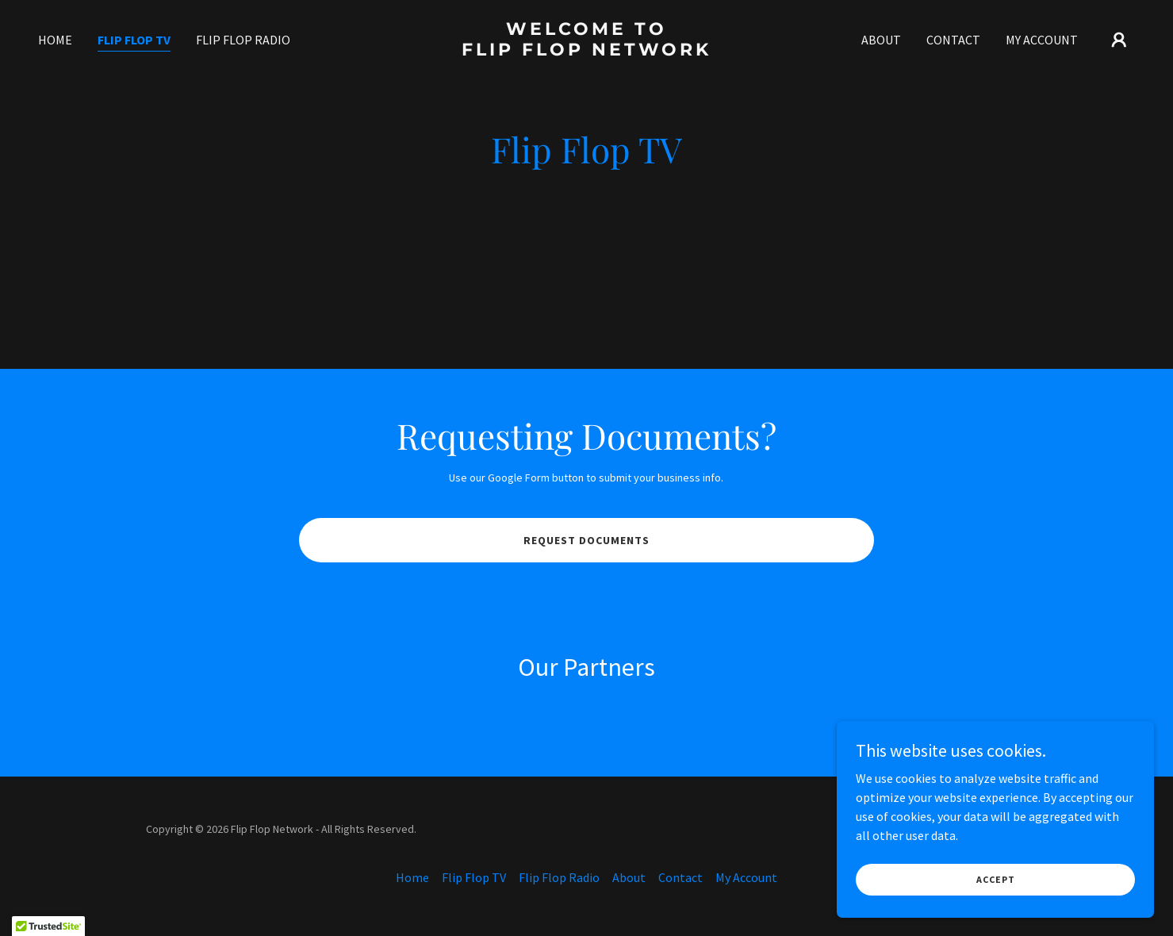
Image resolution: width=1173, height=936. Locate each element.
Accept (995, 879)
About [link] (881, 40)
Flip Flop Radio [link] (243, 40)
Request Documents (586, 540)
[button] (1119, 40)
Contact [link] (953, 40)
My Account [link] (1042, 40)
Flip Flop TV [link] (134, 40)
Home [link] (55, 40)
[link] (586, 51)
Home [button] (412, 877)
